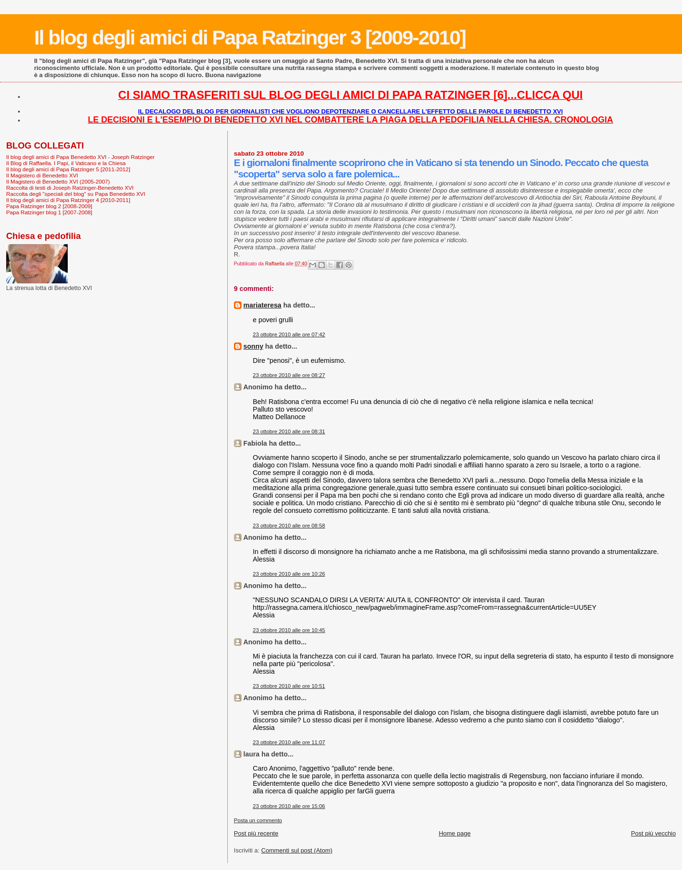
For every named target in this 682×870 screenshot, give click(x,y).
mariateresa (262, 305)
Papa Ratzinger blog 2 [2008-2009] (49, 206)
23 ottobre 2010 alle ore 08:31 (289, 431)
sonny (253, 346)
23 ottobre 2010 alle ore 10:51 (289, 686)
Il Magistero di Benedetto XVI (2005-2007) (58, 181)
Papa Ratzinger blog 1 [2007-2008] (49, 212)
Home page (454, 833)
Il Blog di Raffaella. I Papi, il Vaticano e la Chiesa (66, 163)
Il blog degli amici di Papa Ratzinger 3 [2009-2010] (250, 37)
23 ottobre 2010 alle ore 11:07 (289, 742)
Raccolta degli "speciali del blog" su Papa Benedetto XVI (75, 194)
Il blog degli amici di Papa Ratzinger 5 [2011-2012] (68, 169)
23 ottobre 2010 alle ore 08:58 (289, 525)
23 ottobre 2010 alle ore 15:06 (289, 806)
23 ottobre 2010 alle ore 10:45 (289, 630)
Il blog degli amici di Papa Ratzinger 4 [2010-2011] (68, 200)
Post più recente (256, 833)
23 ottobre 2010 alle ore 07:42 (289, 334)
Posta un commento (258, 820)
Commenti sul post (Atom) (296, 850)
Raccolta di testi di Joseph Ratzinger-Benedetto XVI (70, 188)
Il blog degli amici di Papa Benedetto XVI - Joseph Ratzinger (80, 157)
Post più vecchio (653, 833)
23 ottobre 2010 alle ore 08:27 (289, 375)
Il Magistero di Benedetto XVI (42, 175)
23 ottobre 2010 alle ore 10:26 (289, 574)
